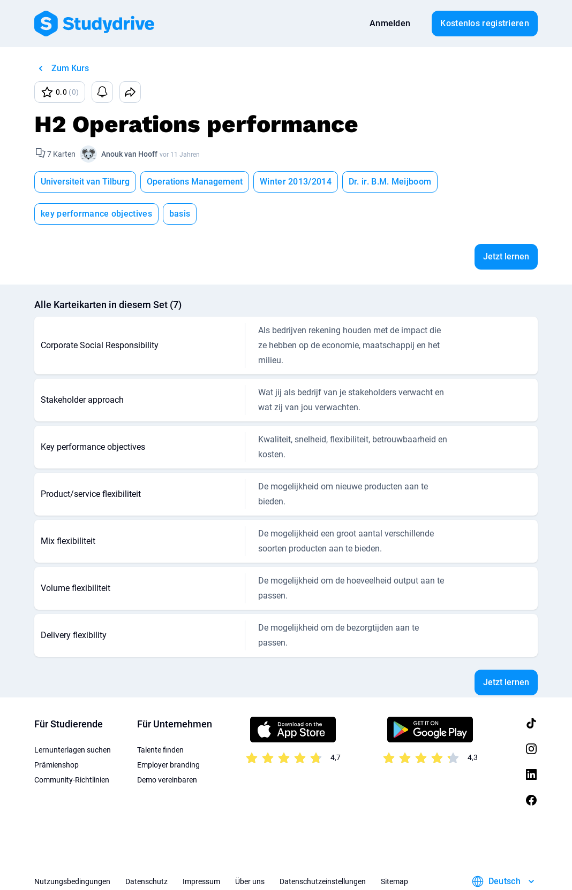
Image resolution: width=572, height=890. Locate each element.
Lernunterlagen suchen (72, 717)
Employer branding (168, 732)
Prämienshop (56, 732)
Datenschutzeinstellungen (323, 849)
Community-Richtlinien (71, 747)
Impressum (201, 849)
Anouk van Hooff (129, 154)
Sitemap (394, 849)
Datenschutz (146, 849)
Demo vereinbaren (167, 747)
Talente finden (160, 717)
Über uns (250, 849)
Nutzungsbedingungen (72, 849)
